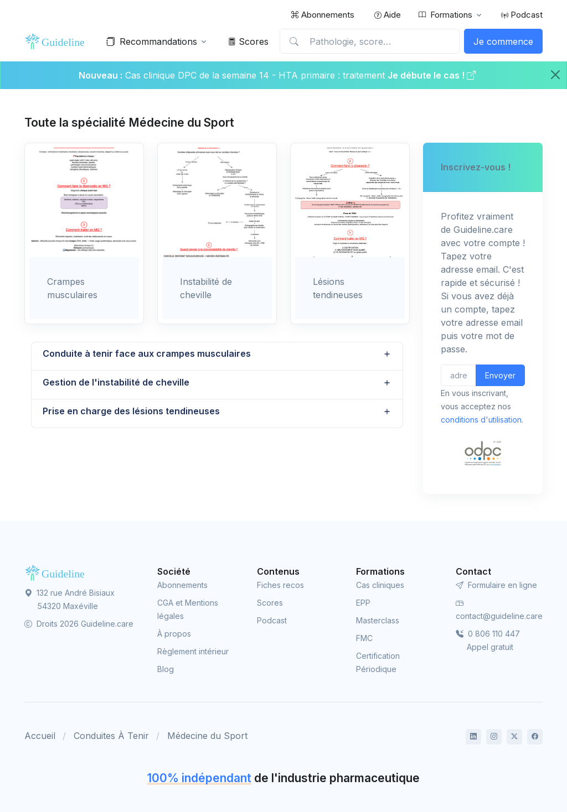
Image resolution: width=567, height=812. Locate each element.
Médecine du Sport (207, 735)
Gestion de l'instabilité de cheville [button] (116, 382)
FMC (364, 638)
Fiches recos (280, 585)
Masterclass (377, 620)
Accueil (39, 735)
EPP (363, 602)
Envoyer (500, 375)
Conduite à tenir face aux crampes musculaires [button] (147, 354)
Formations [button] (445, 14)
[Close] (555, 74)
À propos (174, 633)
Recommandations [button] (151, 41)
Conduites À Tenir (111, 735)
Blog (165, 669)
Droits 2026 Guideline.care (78, 623)
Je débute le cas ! (432, 75)
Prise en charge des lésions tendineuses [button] (131, 411)
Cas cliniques (380, 585)
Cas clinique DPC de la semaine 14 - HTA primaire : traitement (255, 75)
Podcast (522, 14)
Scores (248, 41)
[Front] (57, 41)
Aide (387, 14)
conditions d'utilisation (481, 419)
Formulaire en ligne (496, 585)
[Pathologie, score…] (369, 41)
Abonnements (322, 14)
